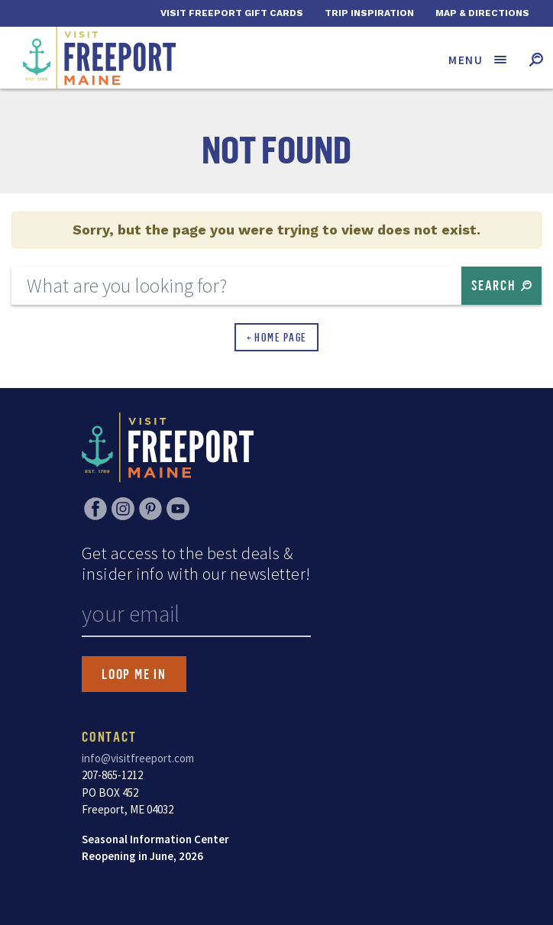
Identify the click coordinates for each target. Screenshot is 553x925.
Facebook (95, 508)
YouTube (178, 508)
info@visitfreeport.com (138, 758)
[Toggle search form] (536, 59)
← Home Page (277, 337)
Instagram (123, 508)
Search (493, 285)
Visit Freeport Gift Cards (231, 13)
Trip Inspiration (369, 13)
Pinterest (150, 508)
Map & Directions (482, 13)
